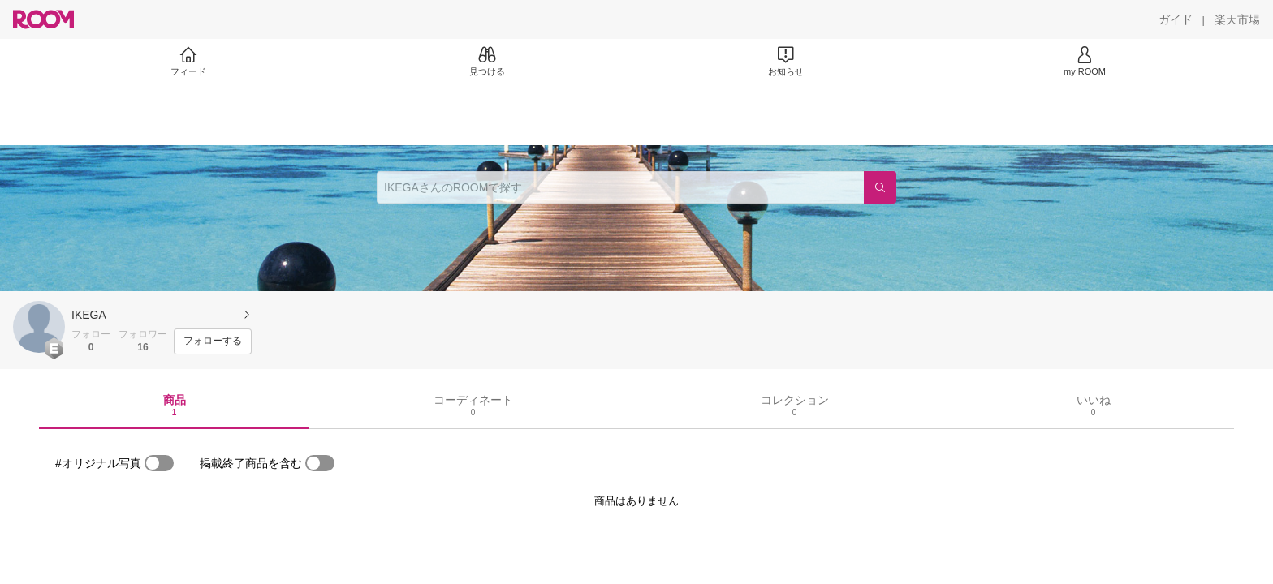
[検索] (880, 187)
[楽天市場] (1237, 19)
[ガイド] (1176, 19)
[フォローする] (213, 341)
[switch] (159, 463)
